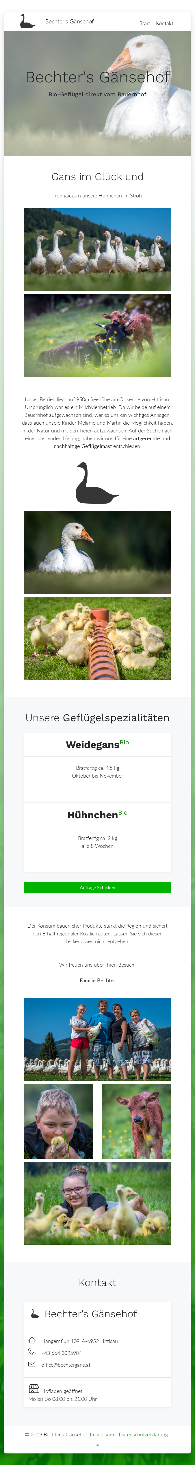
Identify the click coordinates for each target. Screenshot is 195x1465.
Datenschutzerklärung (143, 1434)
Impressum (102, 1434)
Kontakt (164, 23)
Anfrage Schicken (97, 887)
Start (145, 23)
